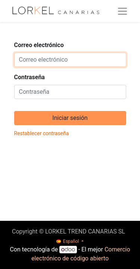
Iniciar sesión (69, 117)
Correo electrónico (39, 45)
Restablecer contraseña (41, 133)
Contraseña (29, 77)
